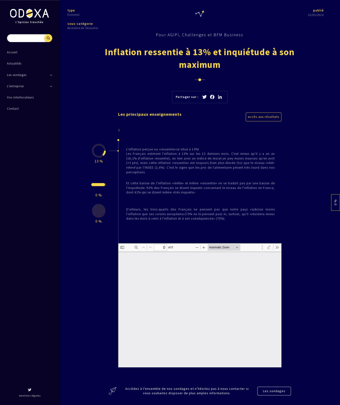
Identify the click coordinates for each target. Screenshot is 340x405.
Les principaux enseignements (150, 114)
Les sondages (274, 391)
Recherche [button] (48, 38)
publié (318, 10)
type (71, 10)
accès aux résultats (263, 117)
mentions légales (30, 395)
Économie (73, 14)
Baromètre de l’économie (82, 28)
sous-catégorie (80, 24)
